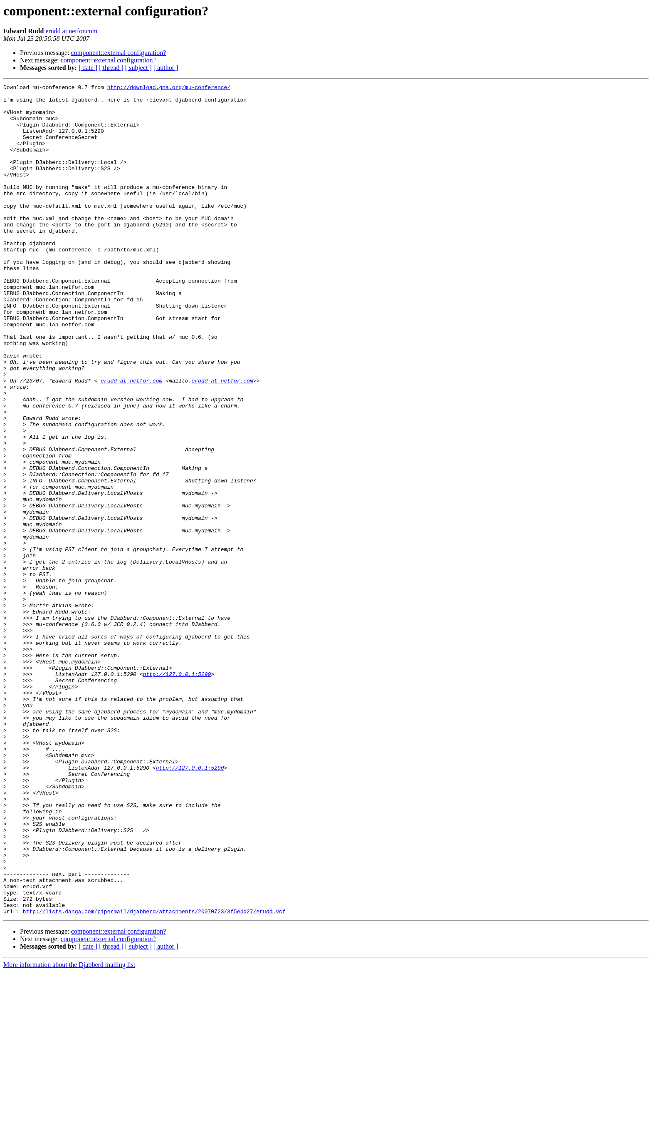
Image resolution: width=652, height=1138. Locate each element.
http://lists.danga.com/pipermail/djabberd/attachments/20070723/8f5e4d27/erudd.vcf (154, 1077)
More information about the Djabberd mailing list (69, 1130)
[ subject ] (138, 67)
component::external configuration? (118, 52)
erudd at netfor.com (71, 31)
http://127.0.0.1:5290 (177, 792)
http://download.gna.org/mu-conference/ (168, 88)
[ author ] (165, 67)
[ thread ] (111, 67)
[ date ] (88, 67)
